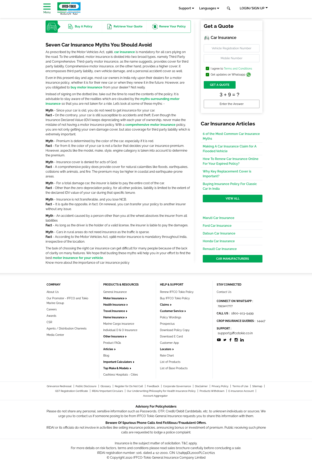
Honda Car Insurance (219, 241)
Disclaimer (201, 386)
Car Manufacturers (232, 259)
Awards (51, 315)
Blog (106, 355)
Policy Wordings (170, 317)
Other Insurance (114, 336)
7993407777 (225, 305)
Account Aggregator (155, 395)
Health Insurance (114, 304)
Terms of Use (240, 386)
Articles (108, 349)
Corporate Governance (177, 386)
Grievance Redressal (59, 386)
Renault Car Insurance (220, 249)
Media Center (55, 334)
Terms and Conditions (238, 68)
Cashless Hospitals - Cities (120, 374)
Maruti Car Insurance (218, 218)
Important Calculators (118, 361)
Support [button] (185, 8)
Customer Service (172, 311)
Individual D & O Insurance (120, 330)
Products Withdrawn (212, 390)
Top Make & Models (116, 368)
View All (233, 198)
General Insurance (115, 292)
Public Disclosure (86, 386)
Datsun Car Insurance (219, 233)
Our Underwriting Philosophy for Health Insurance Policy (161, 390)
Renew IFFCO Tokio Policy (177, 292)
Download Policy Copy (175, 330)
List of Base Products (174, 368)
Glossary (105, 386)
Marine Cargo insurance (118, 323)
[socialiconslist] (219, 339)
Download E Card (171, 336)
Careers (52, 309)
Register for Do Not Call (129, 386)
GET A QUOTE (219, 85)
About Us (53, 292)
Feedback (153, 386)
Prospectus (167, 323)
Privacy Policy (220, 386)
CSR (49, 322)
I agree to (231, 68)
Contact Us (224, 292)
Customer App (169, 342)
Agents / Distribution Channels (67, 328)
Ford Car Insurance (217, 226)
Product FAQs (112, 342)
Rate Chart (167, 355)
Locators (166, 349)
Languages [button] (207, 8)
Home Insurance (114, 317)
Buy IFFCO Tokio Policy (175, 298)
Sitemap (257, 386)
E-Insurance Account (241, 390)
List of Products (170, 361)
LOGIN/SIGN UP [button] (252, 8)
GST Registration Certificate (72, 390)
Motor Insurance (114, 298)
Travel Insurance (114, 311)
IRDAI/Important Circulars (108, 390)
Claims (165, 304)
